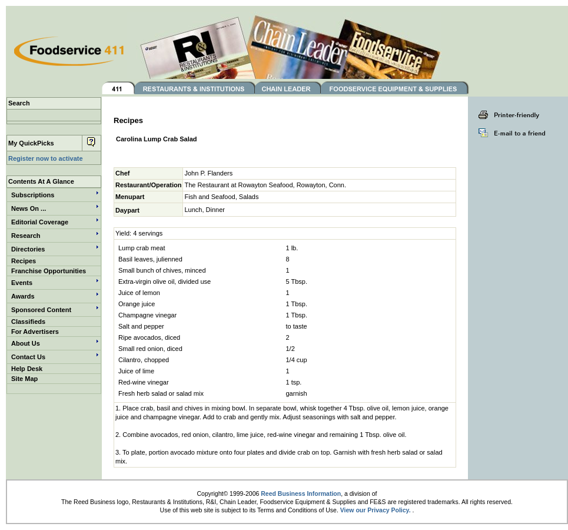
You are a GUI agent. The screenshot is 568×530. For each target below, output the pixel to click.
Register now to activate (45, 158)
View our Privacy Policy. (375, 510)
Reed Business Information (301, 493)
